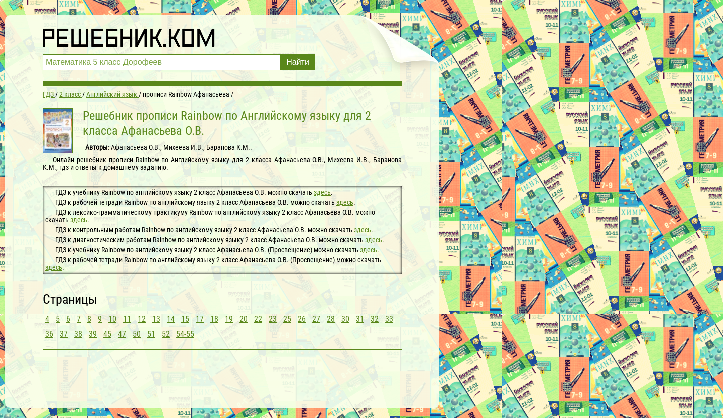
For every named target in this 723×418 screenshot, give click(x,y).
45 (107, 334)
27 (316, 319)
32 (375, 319)
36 (49, 334)
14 (171, 319)
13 (156, 319)
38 (78, 334)
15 (185, 319)
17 (200, 319)
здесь (322, 192)
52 (166, 334)
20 (243, 319)
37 (64, 334)
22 (258, 319)
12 (142, 319)
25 (287, 319)
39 (93, 334)
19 (229, 319)
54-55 (185, 334)
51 (151, 334)
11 (127, 319)
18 (214, 319)
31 (360, 319)
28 (331, 319)
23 (273, 319)
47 (122, 334)
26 (302, 319)
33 (389, 319)
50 (137, 334)
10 (112, 319)
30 (345, 319)
